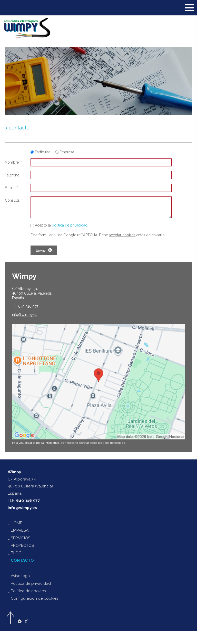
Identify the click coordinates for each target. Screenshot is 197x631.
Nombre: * (13, 162)
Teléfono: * (14, 175)
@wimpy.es (24, 315)
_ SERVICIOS (19, 538)
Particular (41, 152)
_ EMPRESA (18, 530)
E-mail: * (11, 188)
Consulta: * (14, 200)
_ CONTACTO (21, 560)
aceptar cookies (122, 235)
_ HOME (15, 523)
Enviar (44, 250)
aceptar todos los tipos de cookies (102, 443)
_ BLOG (15, 553)
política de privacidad (69, 225)
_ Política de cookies (27, 591)
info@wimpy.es (22, 507)
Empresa (64, 152)
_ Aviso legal (19, 575)
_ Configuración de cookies (33, 598)
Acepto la (59, 225)
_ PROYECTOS (21, 545)
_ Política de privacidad (29, 583)
